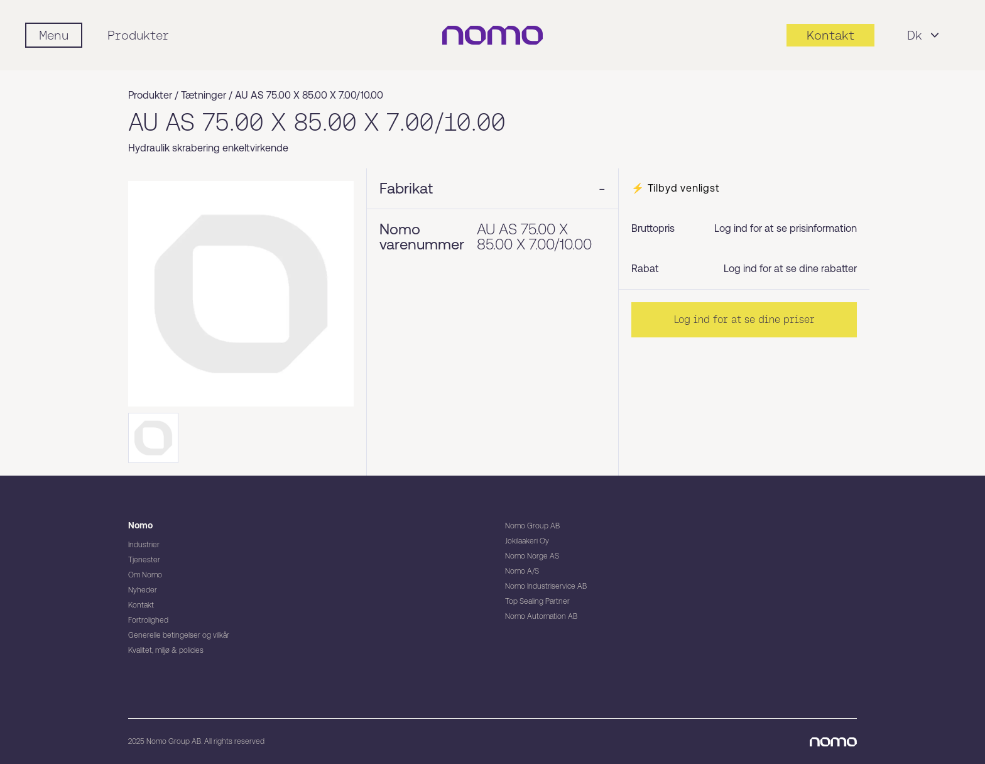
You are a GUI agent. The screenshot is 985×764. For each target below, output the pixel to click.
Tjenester (144, 559)
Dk (924, 35)
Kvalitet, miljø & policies (166, 650)
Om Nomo (145, 574)
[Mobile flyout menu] (53, 35)
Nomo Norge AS (532, 556)
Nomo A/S (522, 571)
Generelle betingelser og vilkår (178, 635)
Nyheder (142, 590)
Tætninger (203, 95)
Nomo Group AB (532, 525)
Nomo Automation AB (541, 616)
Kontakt (141, 605)
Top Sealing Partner (537, 601)
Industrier (144, 544)
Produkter (138, 35)
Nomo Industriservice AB (546, 586)
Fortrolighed (148, 620)
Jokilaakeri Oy (527, 541)
